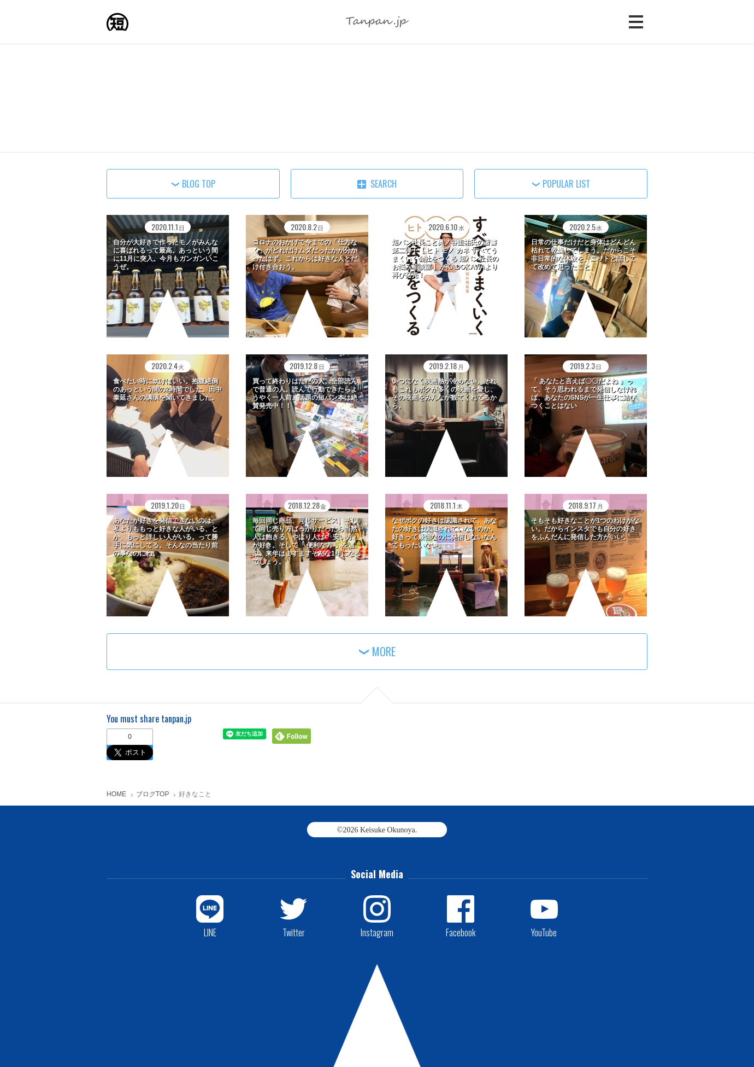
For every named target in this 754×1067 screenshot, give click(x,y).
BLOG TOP (198, 183)
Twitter (293, 932)
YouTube (544, 932)
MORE (384, 651)
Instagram (377, 932)
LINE (210, 932)
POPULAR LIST (566, 183)
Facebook (460, 932)
